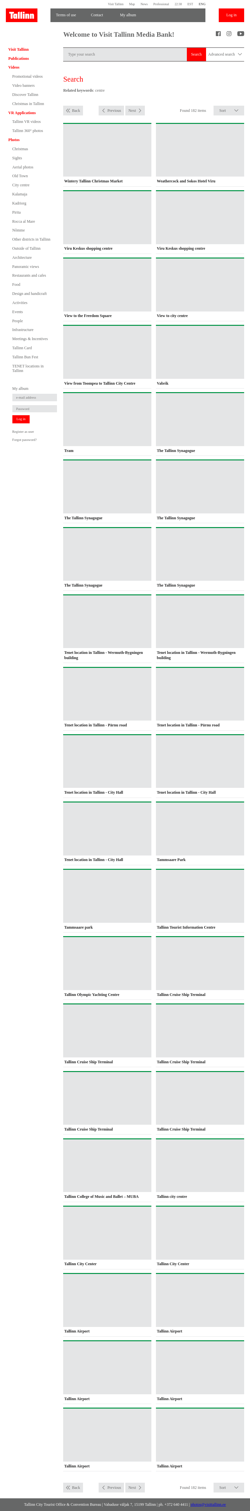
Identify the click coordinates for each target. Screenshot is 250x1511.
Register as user (23, 431)
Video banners (23, 85)
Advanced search (225, 54)
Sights (17, 158)
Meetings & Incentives (30, 339)
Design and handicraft (29, 293)
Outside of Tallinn (26, 248)
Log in (231, 15)
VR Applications (22, 113)
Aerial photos (23, 167)
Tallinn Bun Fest (25, 357)
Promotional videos (27, 76)
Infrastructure (23, 329)
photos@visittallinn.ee (208, 1504)
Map (132, 4)
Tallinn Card (22, 348)
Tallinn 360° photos (27, 130)
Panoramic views (25, 266)
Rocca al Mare (23, 221)
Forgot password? (24, 440)
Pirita (16, 212)
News (144, 4)
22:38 (178, 4)
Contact (97, 15)
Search (196, 54)
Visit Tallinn (115, 4)
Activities (20, 302)
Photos (14, 140)
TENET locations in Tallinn (28, 368)
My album (128, 15)
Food (16, 284)
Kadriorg (19, 203)
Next (132, 110)
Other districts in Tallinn (31, 239)
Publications (18, 58)
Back (76, 110)
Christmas (20, 149)
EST (190, 4)
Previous (114, 110)
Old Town (20, 176)
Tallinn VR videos (26, 121)
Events (17, 312)
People (17, 321)
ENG (202, 4)
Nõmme (18, 230)
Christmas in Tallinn (28, 103)
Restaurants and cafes (29, 275)
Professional (161, 4)
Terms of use (66, 15)
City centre (21, 185)
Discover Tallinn (25, 94)
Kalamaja (19, 194)
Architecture (22, 257)
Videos (14, 67)
